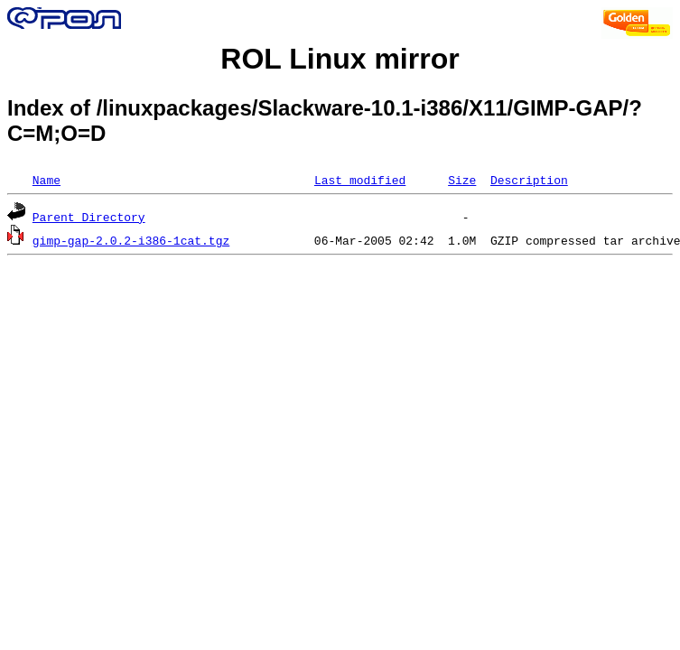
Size (462, 180)
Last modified (359, 180)
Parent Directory (89, 217)
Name (47, 180)
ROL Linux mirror (339, 58)
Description (529, 180)
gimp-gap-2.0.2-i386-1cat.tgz (131, 240)
